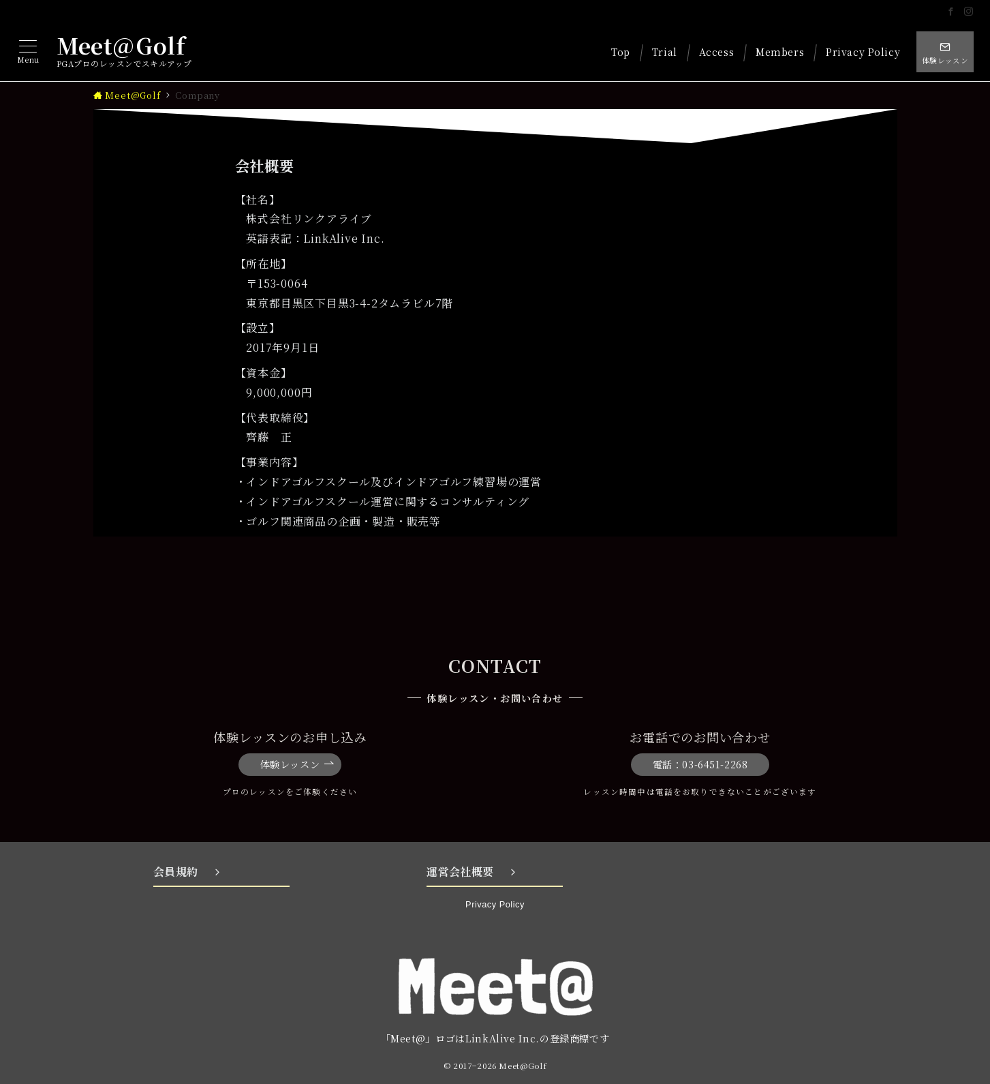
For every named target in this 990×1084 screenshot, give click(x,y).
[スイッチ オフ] (945, 52)
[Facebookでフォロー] (951, 11)
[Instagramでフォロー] (969, 11)
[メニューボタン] (28, 52)
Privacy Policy (495, 904)
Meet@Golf (121, 45)
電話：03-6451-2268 (700, 764)
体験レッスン (297, 764)
